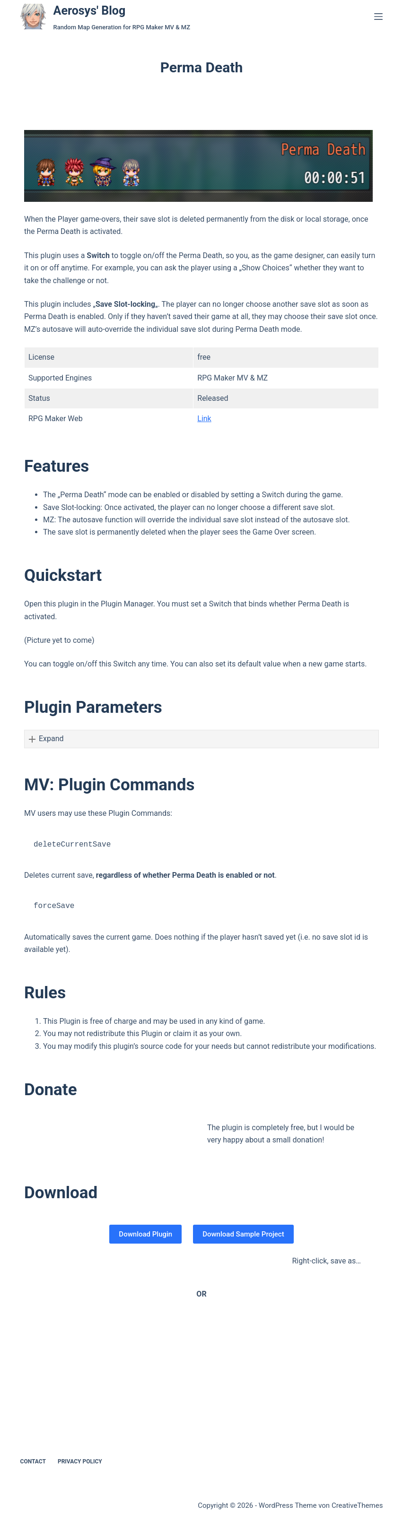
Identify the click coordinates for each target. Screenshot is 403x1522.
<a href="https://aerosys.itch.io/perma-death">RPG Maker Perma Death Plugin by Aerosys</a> (177, 1351)
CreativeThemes (357, 1505)
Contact (33, 1461)
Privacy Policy (80, 1461)
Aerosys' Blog (89, 10)
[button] (201, 739)
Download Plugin (145, 1234)
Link (204, 418)
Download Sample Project (243, 1234)
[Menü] (378, 16)
